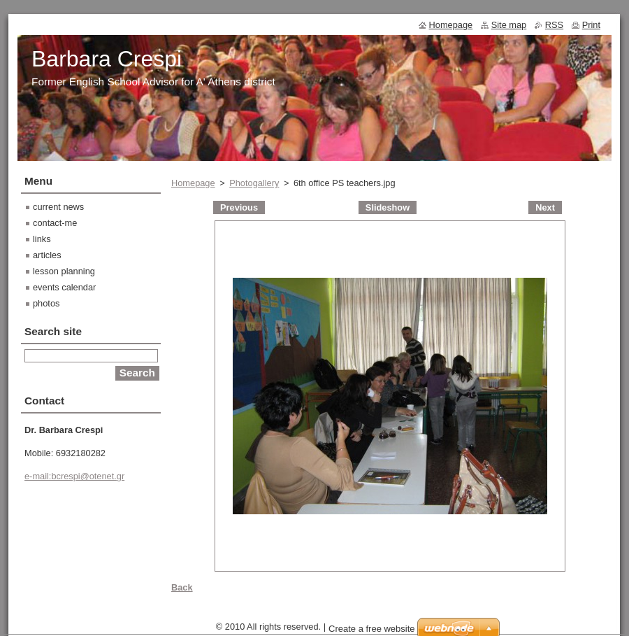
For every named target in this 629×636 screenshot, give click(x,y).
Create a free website (371, 628)
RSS (554, 25)
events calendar (64, 287)
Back (182, 587)
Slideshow (388, 207)
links (42, 239)
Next (545, 207)
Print (591, 25)
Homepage (193, 183)
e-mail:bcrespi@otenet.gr (74, 476)
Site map (509, 25)
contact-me (55, 223)
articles (47, 255)
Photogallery (254, 183)
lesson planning (64, 271)
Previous (239, 207)
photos (46, 303)
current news (58, 207)
